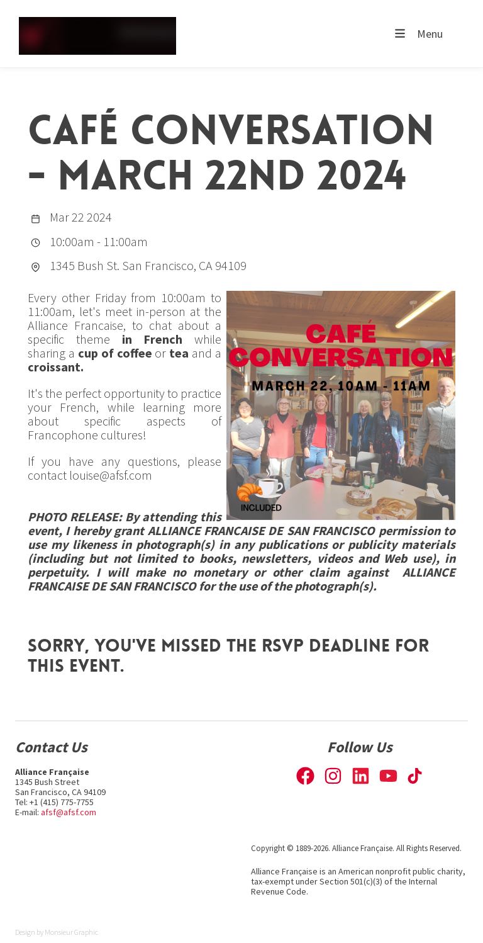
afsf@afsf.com (68, 812)
